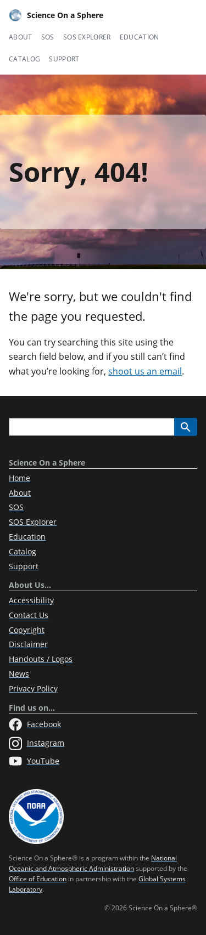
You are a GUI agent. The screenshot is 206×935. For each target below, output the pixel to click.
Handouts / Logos (41, 659)
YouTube (34, 761)
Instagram (36, 743)
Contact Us (28, 615)
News (19, 673)
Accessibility (31, 600)
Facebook (35, 724)
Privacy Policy (33, 688)
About (20, 37)
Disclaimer (28, 644)
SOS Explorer (87, 37)
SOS (47, 37)
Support (64, 59)
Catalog (24, 59)
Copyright (26, 630)
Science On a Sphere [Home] (56, 15)
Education (139, 37)
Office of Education (37, 879)
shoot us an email (145, 371)
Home (19, 478)
